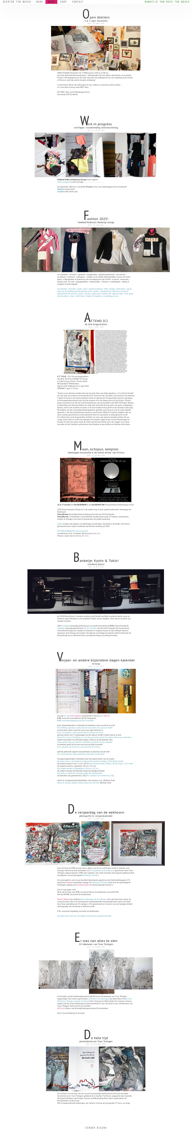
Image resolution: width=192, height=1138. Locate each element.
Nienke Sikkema (63, 899)
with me (107, 716)
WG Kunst (61, 1008)
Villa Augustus (76, 716)
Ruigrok (70, 882)
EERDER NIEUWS (96, 1128)
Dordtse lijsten (83, 885)
